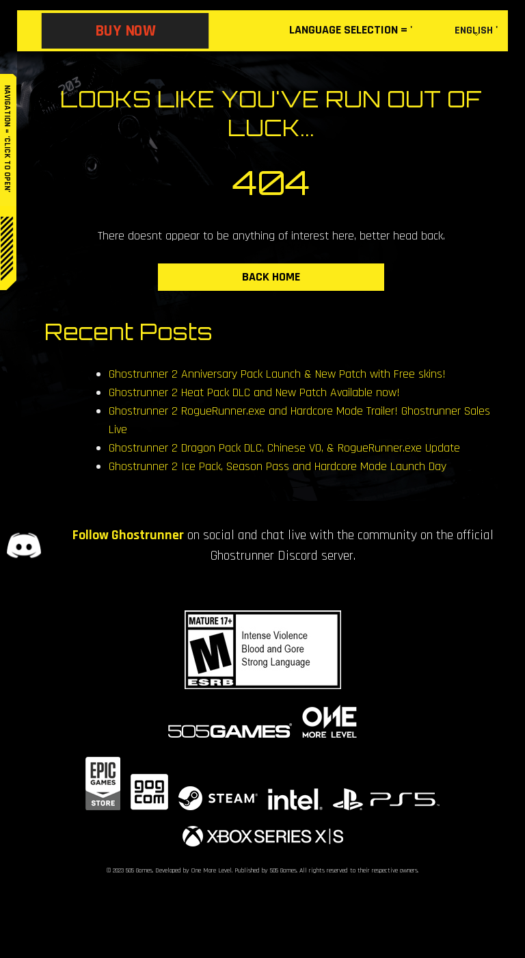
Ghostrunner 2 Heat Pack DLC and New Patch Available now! (254, 392)
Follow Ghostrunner (128, 535)
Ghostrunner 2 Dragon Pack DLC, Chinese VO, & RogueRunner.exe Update (284, 448)
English (474, 30)
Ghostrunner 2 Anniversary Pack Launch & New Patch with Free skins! (277, 374)
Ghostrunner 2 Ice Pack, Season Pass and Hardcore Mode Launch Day (277, 466)
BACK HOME (271, 277)
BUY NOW (125, 30)
